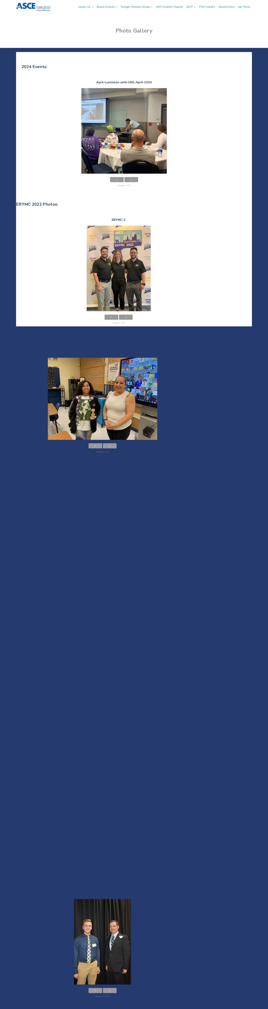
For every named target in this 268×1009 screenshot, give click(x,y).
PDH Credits (207, 7)
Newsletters (226, 7)
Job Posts (244, 7)
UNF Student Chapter (169, 7)
